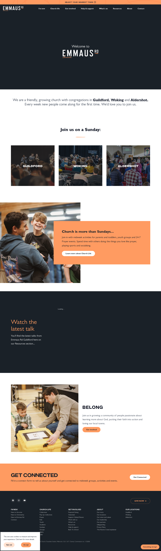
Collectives (43, 512)
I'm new (42, 10)
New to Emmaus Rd (17, 517)
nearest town (80, 2)
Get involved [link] (91, 430)
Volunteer (71, 515)
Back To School (73, 530)
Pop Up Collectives (46, 515)
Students (43, 525)
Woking (128, 515)
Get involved (70, 10)
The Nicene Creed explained (106, 530)
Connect (14, 520)
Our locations (101, 515)
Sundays (42, 527)
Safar (41, 535)
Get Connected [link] (139, 477)
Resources (117, 10)
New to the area (16, 512)
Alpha (41, 532)
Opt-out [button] (9, 545)
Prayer (42, 517)
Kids (41, 520)
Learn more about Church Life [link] (78, 253)
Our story (100, 512)
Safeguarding (101, 525)
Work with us (72, 520)
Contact (141, 10)
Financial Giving (73, 512)
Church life (55, 10)
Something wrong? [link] (150, 547)
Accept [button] (26, 545)
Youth (42, 522)
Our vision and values (104, 517)
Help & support (87, 10)
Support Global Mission (76, 517)
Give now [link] (140, 501)
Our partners (101, 522)
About (129, 10)
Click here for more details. (25, 539)
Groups (42, 530)
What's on (103, 10)
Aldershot (129, 517)
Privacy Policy (101, 527)
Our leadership (102, 520)
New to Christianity (17, 515)
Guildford (129, 512)
